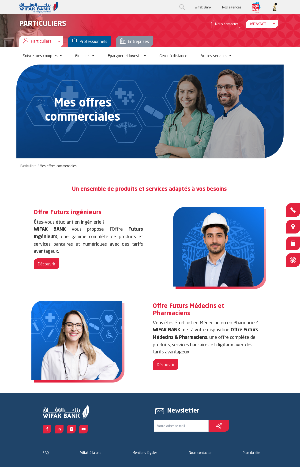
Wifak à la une (90, 453)
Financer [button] (83, 55)
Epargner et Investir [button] (125, 55)
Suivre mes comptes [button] (41, 55)
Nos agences (231, 7)
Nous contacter (226, 24)
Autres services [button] (214, 55)
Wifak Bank (203, 7)
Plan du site (251, 453)
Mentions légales (145, 453)
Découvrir (46, 263)
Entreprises (134, 41)
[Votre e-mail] (181, 426)
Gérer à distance (173, 55)
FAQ (46, 453)
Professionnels (89, 41)
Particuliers (28, 166)
